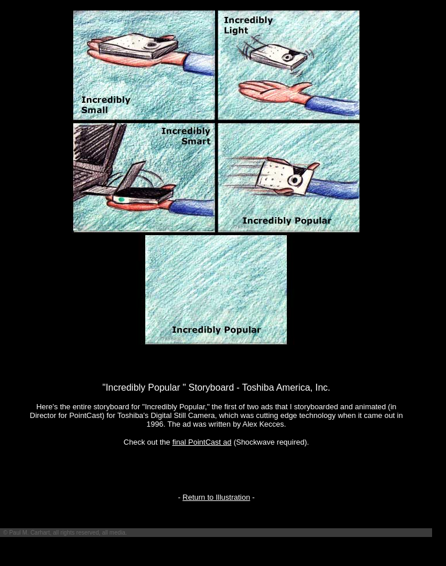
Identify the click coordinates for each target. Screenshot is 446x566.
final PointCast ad (202, 442)
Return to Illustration (216, 497)
